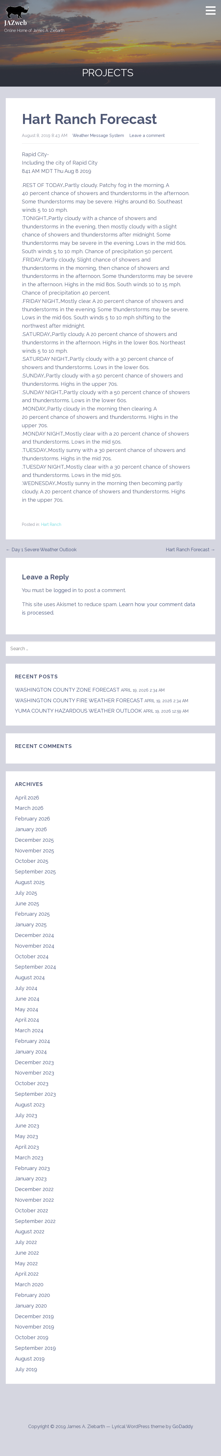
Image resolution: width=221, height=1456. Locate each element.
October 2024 (32, 956)
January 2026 (31, 829)
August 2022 (29, 1231)
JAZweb (15, 22)
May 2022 (26, 1263)
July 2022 (26, 1242)
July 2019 (26, 1369)
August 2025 (30, 882)
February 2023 (32, 1168)
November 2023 (34, 1073)
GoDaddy (182, 1426)
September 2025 (35, 872)
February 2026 (32, 819)
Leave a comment (147, 135)
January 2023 (31, 1179)
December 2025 (34, 840)
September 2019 (35, 1348)
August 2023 (30, 1105)
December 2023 (34, 1062)
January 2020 (31, 1306)
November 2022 (34, 1200)
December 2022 (34, 1189)
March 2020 (29, 1284)
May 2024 (26, 1009)
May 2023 (26, 1136)
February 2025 (32, 914)
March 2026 (29, 808)
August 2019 (30, 1359)
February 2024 (32, 1041)
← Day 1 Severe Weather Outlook (41, 549)
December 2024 (34, 935)
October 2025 (31, 861)
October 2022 (31, 1210)
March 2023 (29, 1158)
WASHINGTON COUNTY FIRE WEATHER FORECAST (79, 700)
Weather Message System (98, 135)
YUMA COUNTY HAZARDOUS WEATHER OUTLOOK (78, 711)
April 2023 (27, 1147)
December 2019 (34, 1316)
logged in (65, 590)
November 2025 (34, 851)
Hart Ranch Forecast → (190, 549)
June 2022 (27, 1253)
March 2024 (29, 1030)
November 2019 (34, 1327)
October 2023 (31, 1083)
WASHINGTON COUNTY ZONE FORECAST (67, 690)
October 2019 (31, 1337)
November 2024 (34, 946)
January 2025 (31, 924)
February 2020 (32, 1295)
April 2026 (27, 798)
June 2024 (27, 999)
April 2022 (27, 1274)
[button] (212, 10)
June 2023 (27, 1126)
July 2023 (26, 1115)
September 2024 (35, 967)
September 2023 (35, 1094)
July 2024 (26, 988)
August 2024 (30, 977)
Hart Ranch (51, 524)
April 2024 (27, 1020)
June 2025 (27, 903)
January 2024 (31, 1052)
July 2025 (26, 893)
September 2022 (35, 1221)
